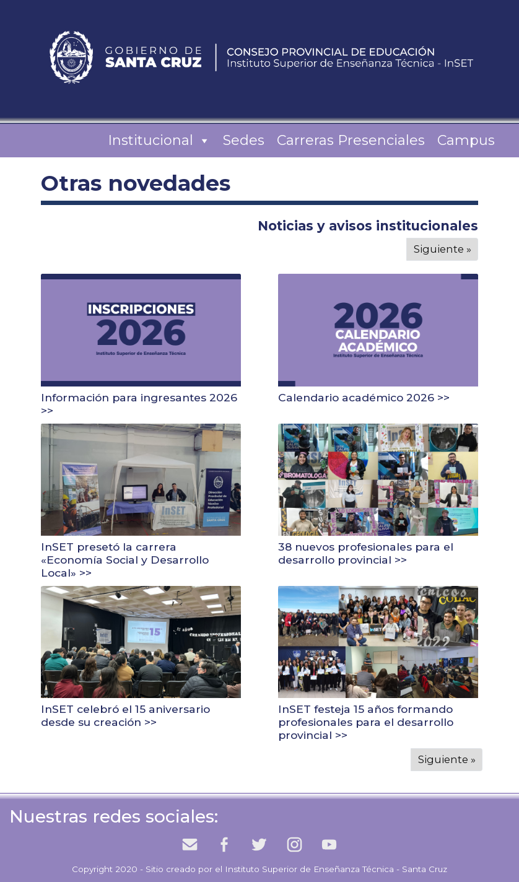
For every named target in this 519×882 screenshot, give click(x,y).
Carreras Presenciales (351, 140)
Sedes (243, 140)
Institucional (159, 140)
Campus (466, 140)
